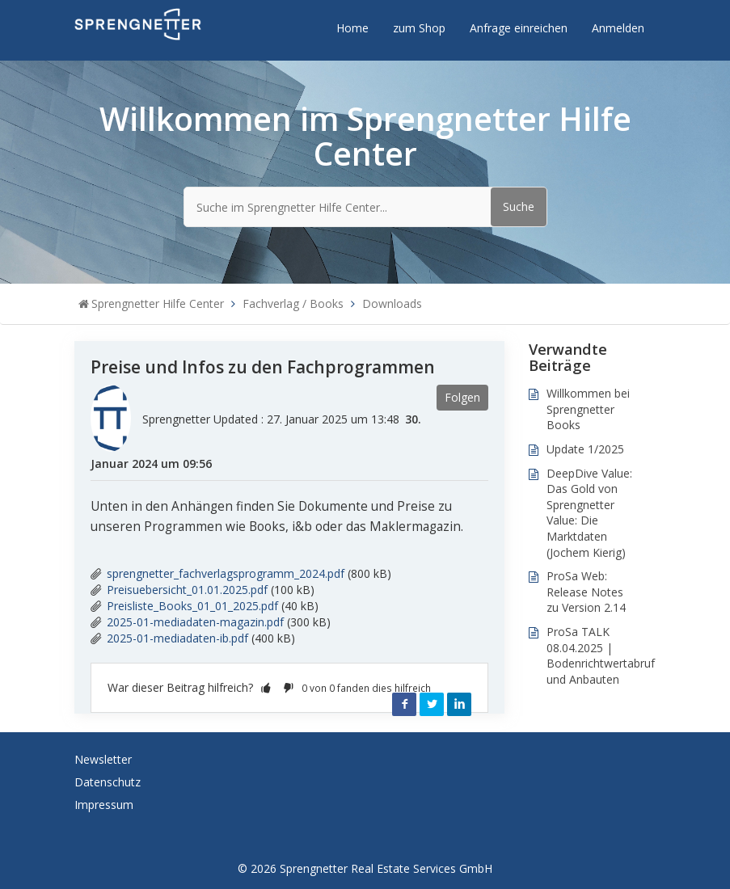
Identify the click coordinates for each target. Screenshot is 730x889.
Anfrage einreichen (519, 28)
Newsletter (103, 759)
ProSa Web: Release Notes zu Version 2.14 (586, 591)
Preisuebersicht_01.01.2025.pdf (187, 589)
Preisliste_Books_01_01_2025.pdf (192, 605)
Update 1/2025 (585, 449)
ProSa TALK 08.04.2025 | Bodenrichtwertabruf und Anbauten (600, 655)
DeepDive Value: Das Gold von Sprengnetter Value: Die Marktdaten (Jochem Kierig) (589, 513)
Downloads (392, 303)
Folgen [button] (462, 397)
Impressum (103, 804)
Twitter (432, 704)
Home (352, 28)
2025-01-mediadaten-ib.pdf (177, 638)
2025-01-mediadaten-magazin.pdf (195, 622)
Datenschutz (107, 782)
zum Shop (419, 28)
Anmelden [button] (618, 28)
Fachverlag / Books (293, 303)
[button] (266, 687)
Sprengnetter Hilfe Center (157, 303)
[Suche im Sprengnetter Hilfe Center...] (365, 207)
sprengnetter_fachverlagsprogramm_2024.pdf (225, 573)
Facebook (404, 704)
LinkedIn (459, 704)
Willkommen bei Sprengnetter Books (588, 409)
